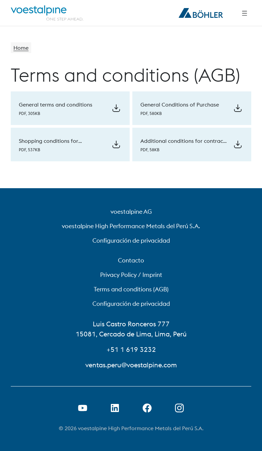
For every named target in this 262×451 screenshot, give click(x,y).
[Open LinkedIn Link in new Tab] (115, 408)
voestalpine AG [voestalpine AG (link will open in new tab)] (131, 211)
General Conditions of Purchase (179, 104)
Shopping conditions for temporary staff (48, 144)
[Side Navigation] (244, 13)
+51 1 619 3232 (131, 349)
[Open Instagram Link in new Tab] (179, 408)
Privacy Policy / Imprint (131, 275)
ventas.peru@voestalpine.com (131, 365)
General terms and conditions (55, 104)
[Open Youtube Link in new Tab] (82, 408)
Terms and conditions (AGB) (131, 289)
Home (21, 47)
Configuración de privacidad (131, 240)
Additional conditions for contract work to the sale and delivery (182, 144)
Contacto (131, 260)
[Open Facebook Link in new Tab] (147, 408)
